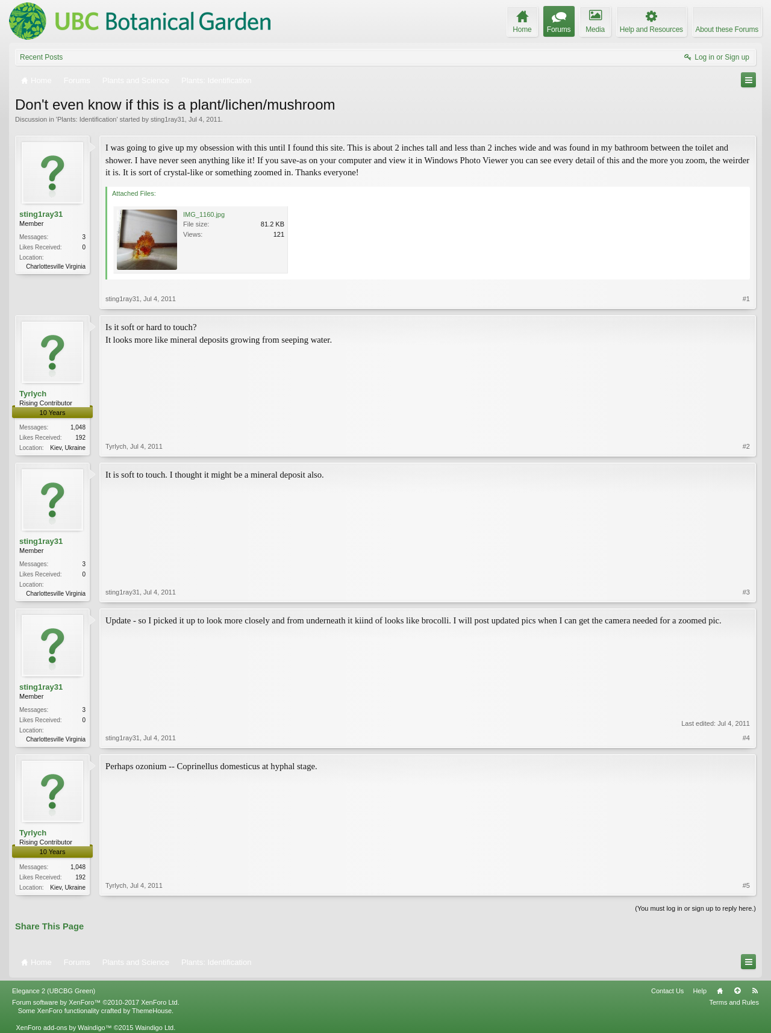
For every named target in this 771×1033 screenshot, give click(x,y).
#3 (746, 592)
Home (720, 991)
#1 (746, 298)
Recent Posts (41, 57)
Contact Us (667, 990)
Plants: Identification (86, 119)
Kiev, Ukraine (68, 448)
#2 (746, 446)
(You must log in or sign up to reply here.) (695, 908)
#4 (746, 737)
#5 (746, 885)
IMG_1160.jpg (204, 214)
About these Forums (727, 29)
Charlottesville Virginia (56, 266)
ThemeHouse (152, 1010)
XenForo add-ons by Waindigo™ (63, 1027)
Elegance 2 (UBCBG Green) (53, 990)
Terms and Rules (734, 1002)
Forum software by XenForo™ (95, 1002)
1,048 (78, 427)
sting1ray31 (168, 119)
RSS (755, 991)
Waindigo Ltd (154, 1027)
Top (737, 991)
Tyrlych (32, 393)
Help (700, 990)
